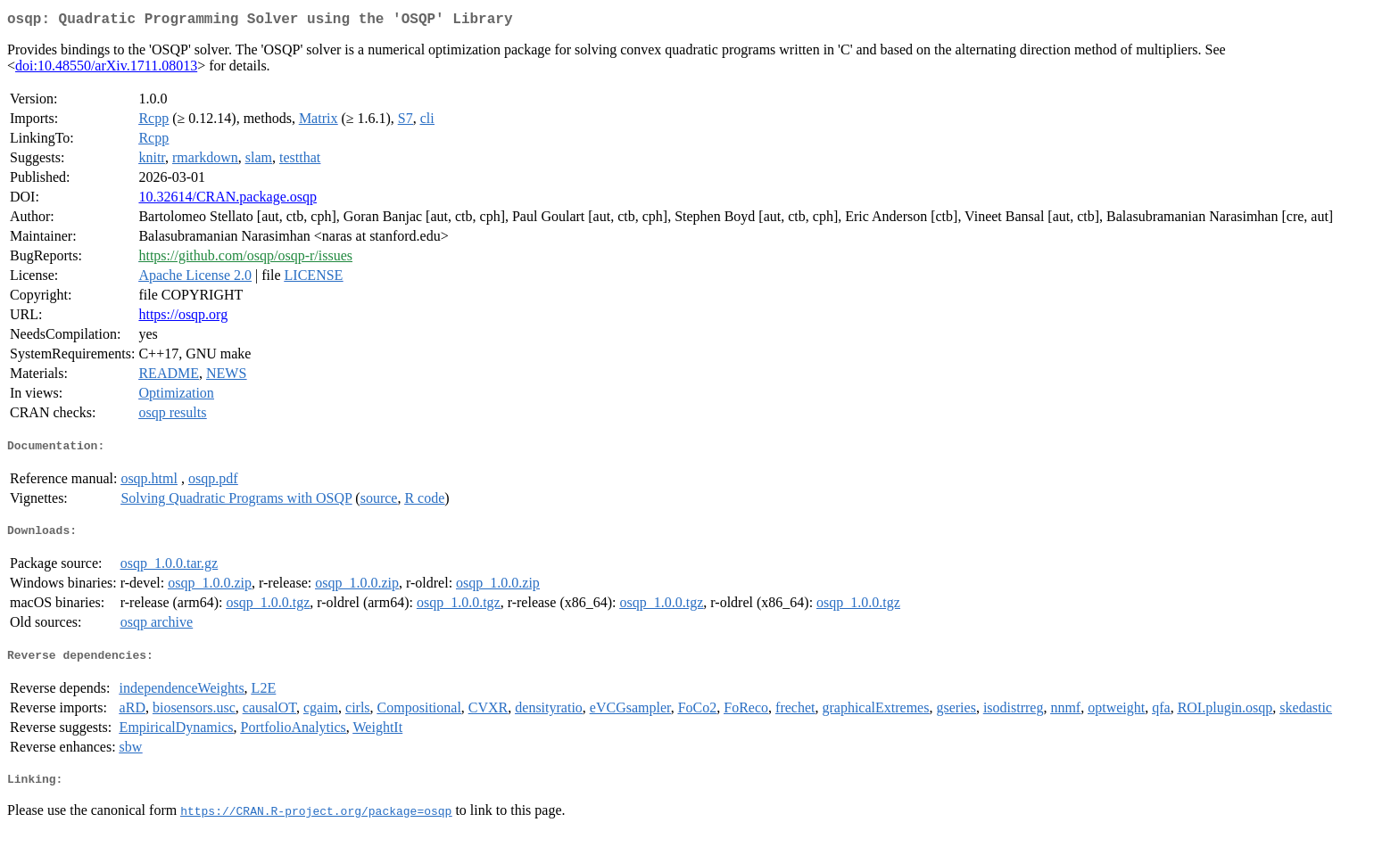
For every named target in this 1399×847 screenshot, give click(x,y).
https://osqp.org (183, 317)
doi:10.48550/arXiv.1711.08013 (106, 69)
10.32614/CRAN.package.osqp (227, 200)
